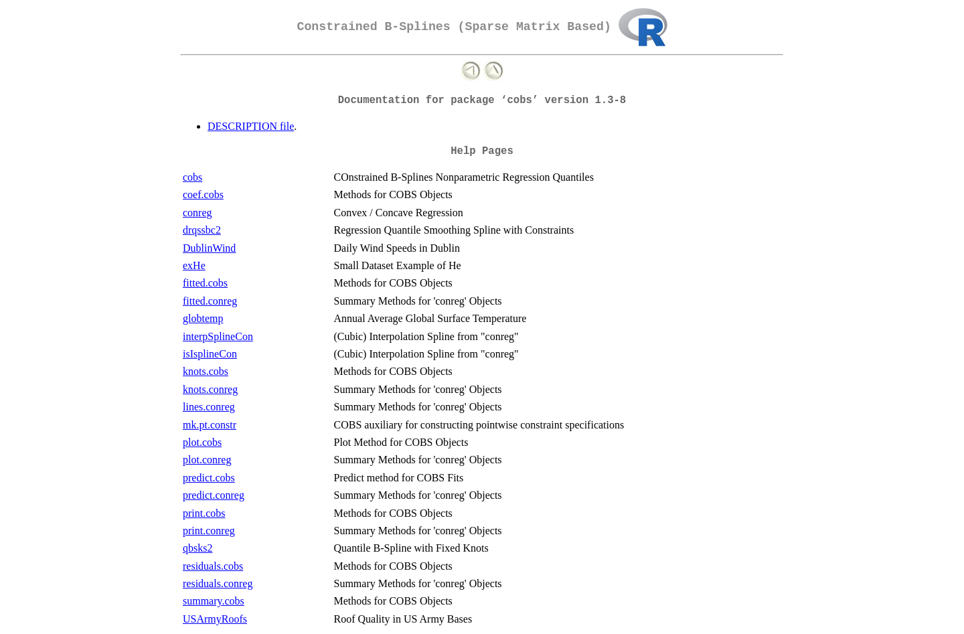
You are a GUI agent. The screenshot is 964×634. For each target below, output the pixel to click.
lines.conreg (209, 406)
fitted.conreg (210, 301)
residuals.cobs (213, 566)
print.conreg (209, 530)
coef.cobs (203, 194)
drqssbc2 (202, 230)
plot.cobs (202, 442)
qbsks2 (197, 548)
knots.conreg (210, 389)
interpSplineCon (218, 336)
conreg (197, 212)
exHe (194, 265)
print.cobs (204, 513)
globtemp (203, 318)
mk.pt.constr (209, 424)
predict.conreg (213, 495)
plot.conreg (207, 459)
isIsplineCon (210, 354)
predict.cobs (209, 477)
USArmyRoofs (215, 619)
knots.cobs (205, 371)
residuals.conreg (217, 583)
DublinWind (209, 248)
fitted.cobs (205, 283)
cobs (192, 177)
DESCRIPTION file (251, 126)
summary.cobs (213, 601)
